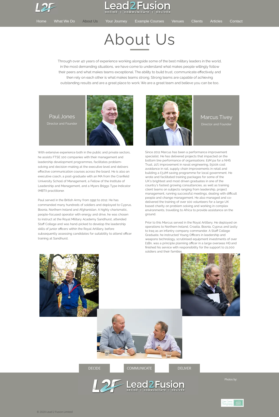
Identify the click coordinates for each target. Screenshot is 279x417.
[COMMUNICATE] (139, 368)
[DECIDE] (94, 368)
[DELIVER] (184, 368)
